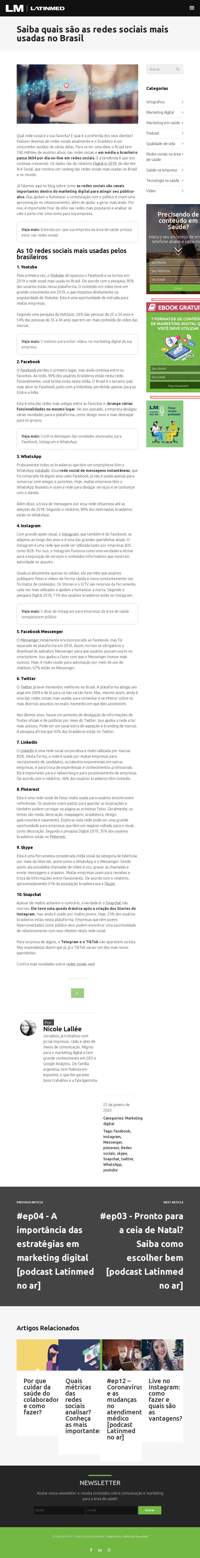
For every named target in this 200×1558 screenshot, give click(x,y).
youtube (110, 1170)
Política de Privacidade (135, 1536)
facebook (122, 1131)
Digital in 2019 (104, 163)
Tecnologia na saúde (162, 180)
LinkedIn (27, 751)
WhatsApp (112, 1164)
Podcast (152, 133)
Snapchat (113, 903)
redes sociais (77, 964)
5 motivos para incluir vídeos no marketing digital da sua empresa (77, 344)
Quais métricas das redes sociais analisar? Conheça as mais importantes (83, 1405)
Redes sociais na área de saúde (163, 157)
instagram (112, 1137)
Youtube (57, 275)
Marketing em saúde (163, 123)
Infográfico (155, 102)
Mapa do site (114, 1536)
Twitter (26, 687)
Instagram (70, 534)
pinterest (111, 1148)
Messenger (30, 640)
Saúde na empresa (161, 170)
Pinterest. (58, 837)
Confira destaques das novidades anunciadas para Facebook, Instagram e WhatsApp (72, 439)
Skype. (110, 884)
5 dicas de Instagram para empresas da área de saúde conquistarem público (75, 614)
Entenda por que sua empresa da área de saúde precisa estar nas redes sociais (77, 232)
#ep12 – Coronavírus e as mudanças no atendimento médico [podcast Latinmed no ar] (126, 1409)
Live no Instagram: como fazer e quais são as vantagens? (165, 1399)
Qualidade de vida (160, 144)
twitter (127, 1159)
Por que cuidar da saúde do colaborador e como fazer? (41, 1396)
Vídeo (151, 191)
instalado (42, 470)
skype (122, 1153)
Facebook (28, 370)
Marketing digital (160, 112)
